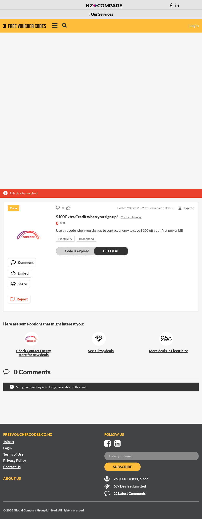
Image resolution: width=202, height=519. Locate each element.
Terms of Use (13, 454)
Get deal (111, 251)
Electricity (65, 239)
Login (194, 25)
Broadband (86, 239)
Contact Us (12, 467)
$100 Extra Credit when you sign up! (87, 216)
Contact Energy (131, 217)
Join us (8, 442)
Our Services (101, 14)
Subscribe (122, 467)
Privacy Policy (14, 460)
